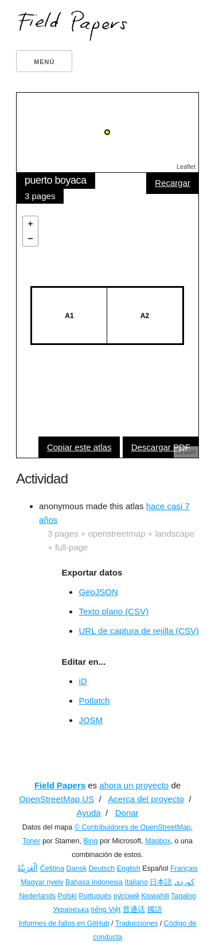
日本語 (161, 882)
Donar (127, 813)
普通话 (134, 910)
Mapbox (157, 841)
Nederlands (37, 896)
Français (184, 868)
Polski (67, 896)
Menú (44, 61)
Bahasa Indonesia (94, 882)
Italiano (136, 882)
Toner (31, 841)
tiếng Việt (106, 910)
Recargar (172, 183)
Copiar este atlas (79, 447)
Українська (71, 910)
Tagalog (183, 896)
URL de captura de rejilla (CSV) (139, 631)
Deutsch (101, 868)
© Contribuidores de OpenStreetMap (133, 827)
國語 (154, 910)
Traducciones (136, 923)
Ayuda (88, 813)
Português (95, 896)
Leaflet (186, 166)
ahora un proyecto (134, 785)
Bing (90, 841)
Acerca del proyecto (146, 799)
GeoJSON (98, 592)
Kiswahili (155, 896)
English (128, 868)
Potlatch (94, 700)
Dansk (77, 868)
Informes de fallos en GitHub (63, 923)
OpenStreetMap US (56, 799)
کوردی (184, 882)
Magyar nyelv (42, 882)
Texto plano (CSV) (113, 611)
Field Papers (59, 785)
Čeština (52, 868)
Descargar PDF (160, 447)
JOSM (91, 720)
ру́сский (126, 896)
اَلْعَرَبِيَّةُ (27, 868)
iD (83, 681)
